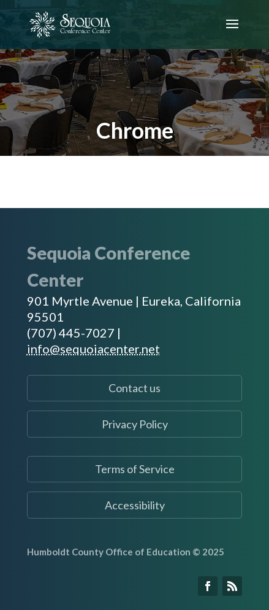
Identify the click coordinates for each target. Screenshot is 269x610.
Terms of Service (135, 469)
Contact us (134, 388)
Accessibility (135, 505)
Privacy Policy (135, 424)
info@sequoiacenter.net (93, 348)
